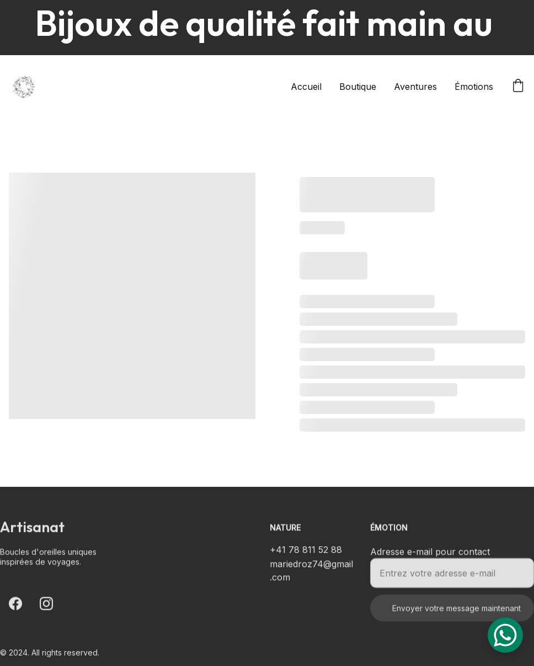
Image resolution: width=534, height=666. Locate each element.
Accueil (306, 86)
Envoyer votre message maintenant (456, 612)
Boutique (357, 86)
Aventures (415, 86)
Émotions (474, 86)
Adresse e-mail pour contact (430, 556)
